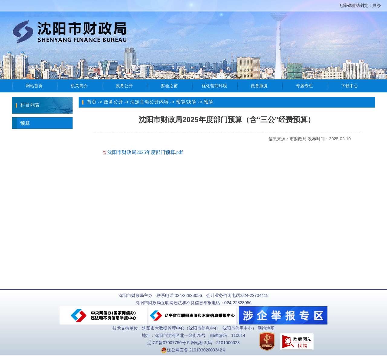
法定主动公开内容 (149, 102)
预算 (21, 123)
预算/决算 (186, 102)
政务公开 (113, 102)
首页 (91, 102)
